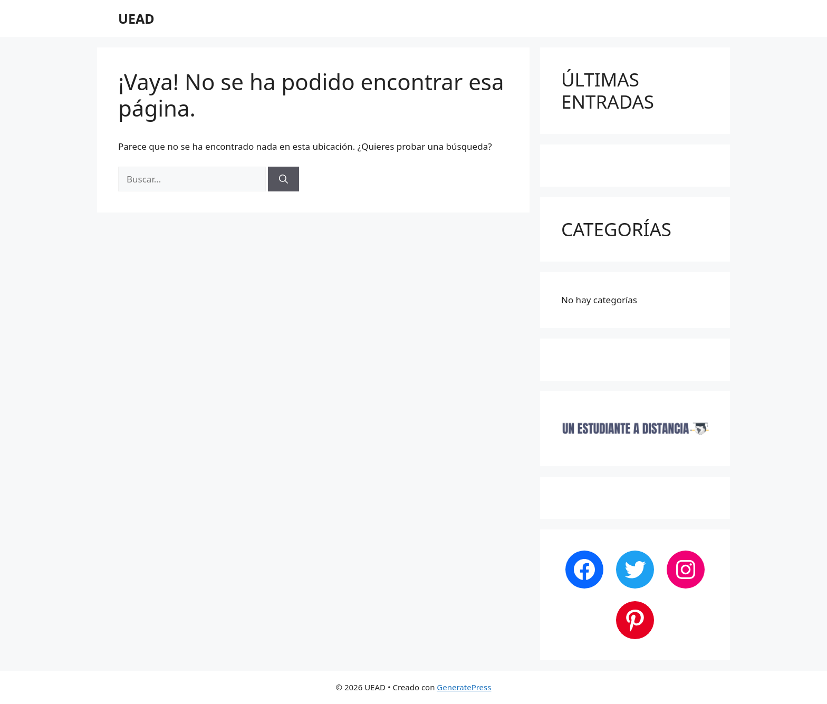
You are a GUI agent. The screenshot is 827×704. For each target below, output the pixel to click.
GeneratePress (464, 687)
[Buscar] (283, 179)
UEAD (136, 18)
